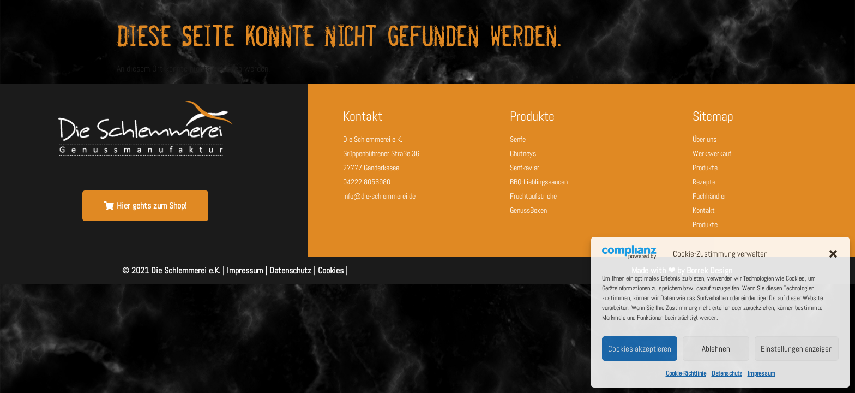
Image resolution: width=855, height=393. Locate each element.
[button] (833, 253)
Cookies (331, 270)
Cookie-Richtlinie (686, 373)
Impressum (761, 373)
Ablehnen (716, 348)
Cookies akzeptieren (639, 348)
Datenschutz (727, 373)
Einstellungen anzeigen (797, 348)
